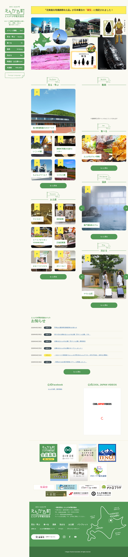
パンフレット (82, 524)
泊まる (62, 524)
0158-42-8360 (62, 512)
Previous (82, 208)
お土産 (71, 524)
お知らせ (33, 528)
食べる (46, 524)
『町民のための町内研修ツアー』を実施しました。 (70, 362)
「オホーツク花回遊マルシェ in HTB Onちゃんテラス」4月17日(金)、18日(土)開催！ (81, 355)
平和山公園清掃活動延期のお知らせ (65, 327)
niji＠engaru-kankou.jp (66, 514)
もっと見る (53, 185)
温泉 (54, 524)
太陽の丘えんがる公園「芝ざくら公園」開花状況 (70, 341)
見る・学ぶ (35, 524)
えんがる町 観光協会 (55, 389)
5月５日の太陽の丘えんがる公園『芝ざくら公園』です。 (72, 334)
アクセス (60, 528)
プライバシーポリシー (73, 528)
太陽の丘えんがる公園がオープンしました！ (68, 348)
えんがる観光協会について (47, 528)
